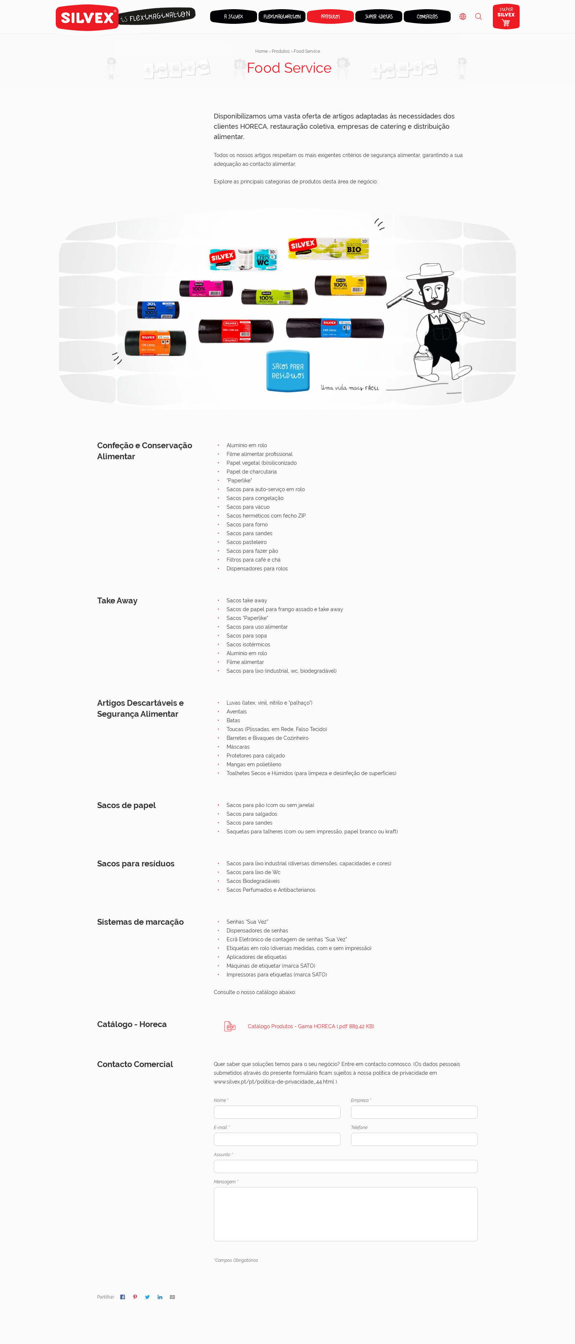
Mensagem (346, 1210)
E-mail (277, 1135)
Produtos (281, 51)
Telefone (414, 1135)
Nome (277, 1108)
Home (261, 51)
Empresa (414, 1108)
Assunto (346, 1162)
